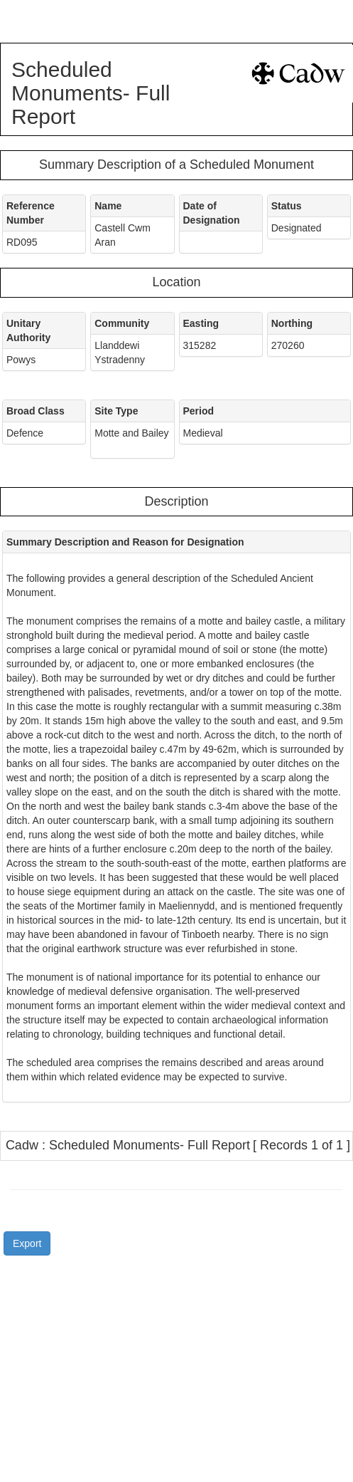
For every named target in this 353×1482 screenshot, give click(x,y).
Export (27, 1243)
